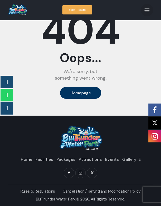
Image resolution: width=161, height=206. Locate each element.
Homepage (81, 93)
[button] (147, 10)
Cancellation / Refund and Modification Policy (102, 191)
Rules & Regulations (37, 191)
